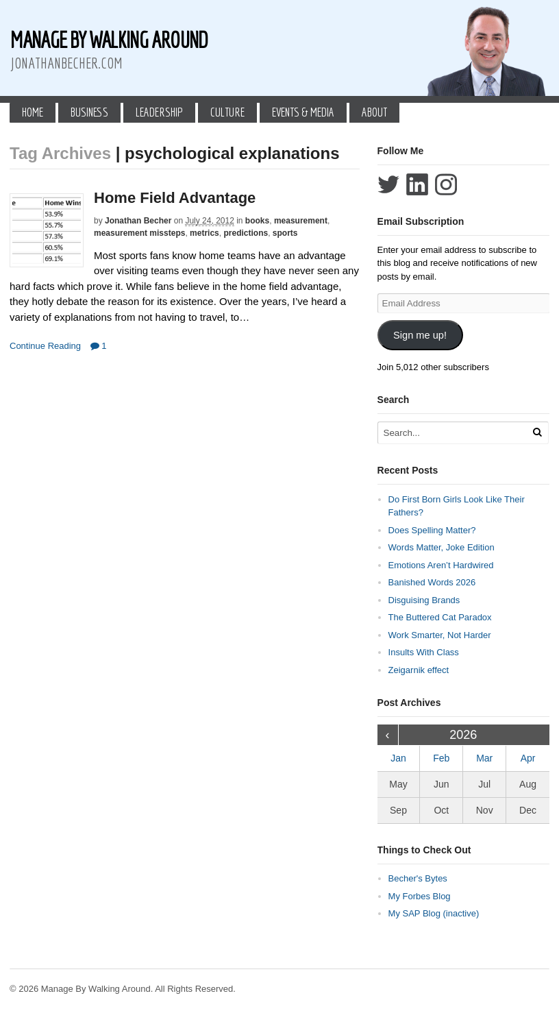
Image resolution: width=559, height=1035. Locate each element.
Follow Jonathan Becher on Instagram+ (446, 184)
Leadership (159, 112)
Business (89, 112)
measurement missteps (139, 233)
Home (32, 112)
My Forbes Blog (419, 896)
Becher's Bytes (417, 878)
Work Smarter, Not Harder (439, 635)
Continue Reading (45, 346)
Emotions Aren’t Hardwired (441, 565)
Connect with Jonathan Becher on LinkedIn (417, 184)
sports (285, 233)
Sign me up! (420, 335)
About (374, 112)
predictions (245, 233)
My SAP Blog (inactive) (434, 913)
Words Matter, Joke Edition (441, 547)
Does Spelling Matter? (432, 530)
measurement (300, 221)
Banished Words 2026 (432, 582)
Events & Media (303, 112)
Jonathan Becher (138, 221)
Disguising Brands (424, 600)
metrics (204, 233)
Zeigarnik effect (418, 670)
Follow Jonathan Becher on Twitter (388, 184)
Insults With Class (423, 652)
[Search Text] (456, 432)
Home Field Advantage (175, 197)
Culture (227, 112)
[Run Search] (537, 432)
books (257, 221)
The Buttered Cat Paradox (440, 617)
